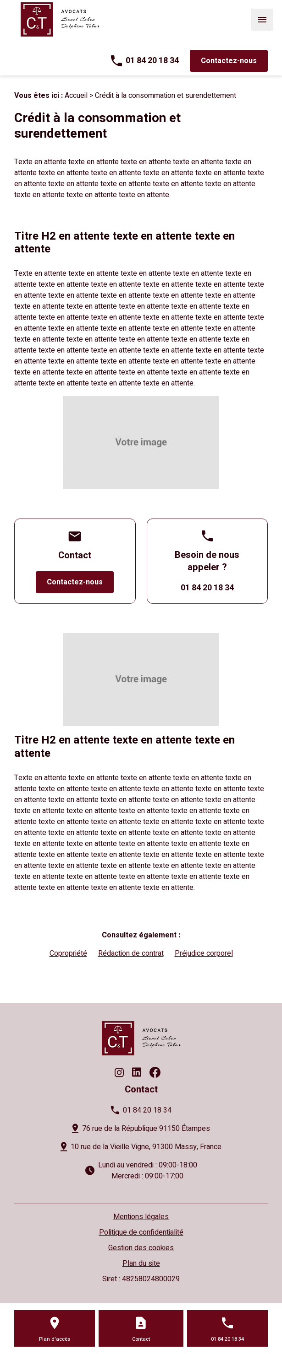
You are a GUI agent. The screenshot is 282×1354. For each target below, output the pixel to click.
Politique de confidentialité (141, 1232)
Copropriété (68, 953)
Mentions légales (141, 1216)
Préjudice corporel (204, 953)
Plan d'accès (54, 1339)
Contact (141, 1339)
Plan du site (141, 1263)
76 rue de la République (146, 1128)
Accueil (76, 95)
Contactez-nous (229, 60)
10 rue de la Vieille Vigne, (146, 1146)
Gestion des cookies (141, 1247)
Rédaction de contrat (131, 953)
